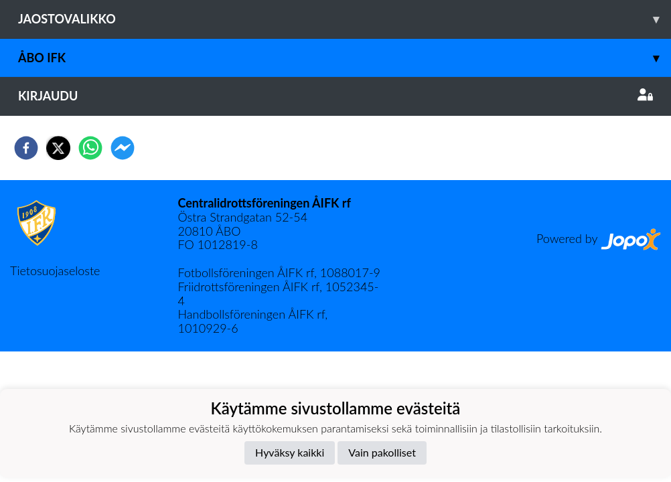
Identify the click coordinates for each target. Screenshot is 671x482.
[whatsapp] (90, 148)
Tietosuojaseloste (55, 270)
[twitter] (58, 148)
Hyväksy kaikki (289, 452)
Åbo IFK (344, 58)
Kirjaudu (335, 95)
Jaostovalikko (344, 19)
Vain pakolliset (382, 452)
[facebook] (26, 148)
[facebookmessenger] (122, 148)
